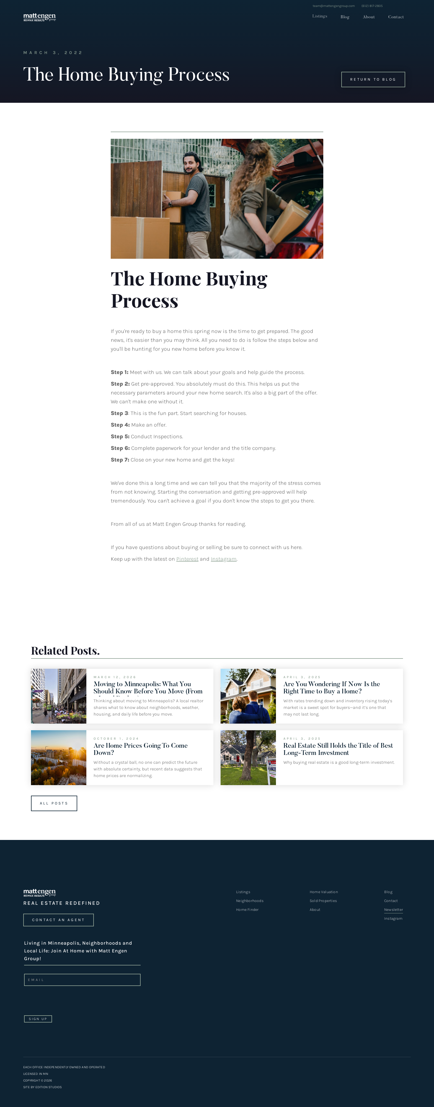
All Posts (49, 803)
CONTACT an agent (58, 920)
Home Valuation (324, 892)
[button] (318, 16)
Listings (319, 16)
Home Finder (247, 909)
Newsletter (393, 910)
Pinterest (187, 559)
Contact (396, 17)
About (369, 17)
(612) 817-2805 (372, 6)
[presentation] (60, 1002)
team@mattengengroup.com (334, 6)
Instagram (224, 559)
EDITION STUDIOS (48, 1087)
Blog (345, 17)
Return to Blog (368, 79)
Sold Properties (323, 900)
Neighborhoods (250, 900)
